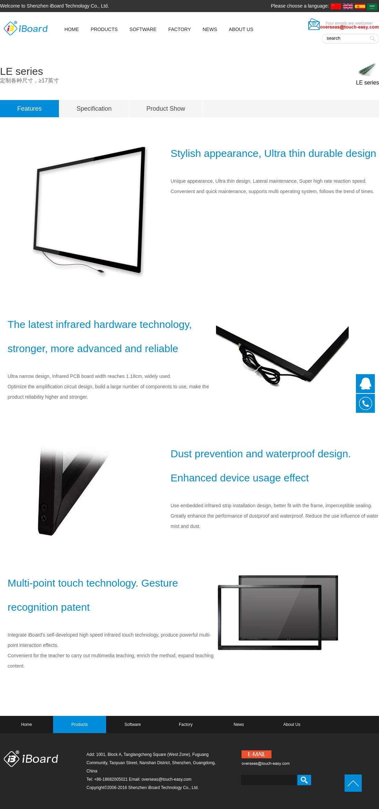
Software (143, 29)
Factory (179, 29)
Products (104, 29)
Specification (94, 108)
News (210, 29)
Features (29, 108)
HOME (71, 29)
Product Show (165, 108)
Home (26, 724)
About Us (241, 29)
